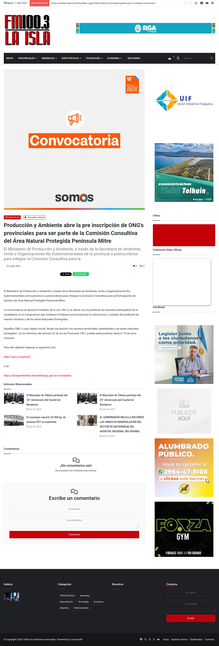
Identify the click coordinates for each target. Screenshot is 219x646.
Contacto (171, 584)
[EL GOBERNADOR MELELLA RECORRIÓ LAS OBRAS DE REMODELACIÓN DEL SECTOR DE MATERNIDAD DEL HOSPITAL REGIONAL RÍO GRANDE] (87, 420)
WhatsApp (80, 274)
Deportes (64, 608)
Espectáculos (70, 58)
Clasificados (196, 639)
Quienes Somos (179, 639)
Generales (48, 58)
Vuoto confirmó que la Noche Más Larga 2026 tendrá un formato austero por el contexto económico (103, 3)
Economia (113, 58)
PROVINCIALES (26, 58)
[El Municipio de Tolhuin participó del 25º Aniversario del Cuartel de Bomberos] (14, 398)
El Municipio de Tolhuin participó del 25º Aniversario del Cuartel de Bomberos (47, 400)
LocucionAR (76, 639)
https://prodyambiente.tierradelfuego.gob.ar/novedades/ (38, 375)
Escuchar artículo (35, 217)
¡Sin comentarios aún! (76, 465)
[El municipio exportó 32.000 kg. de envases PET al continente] (14, 420)
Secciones (134, 58)
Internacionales (81, 608)
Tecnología (93, 58)
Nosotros (117, 584)
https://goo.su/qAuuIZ (17, 356)
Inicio (9, 58)
